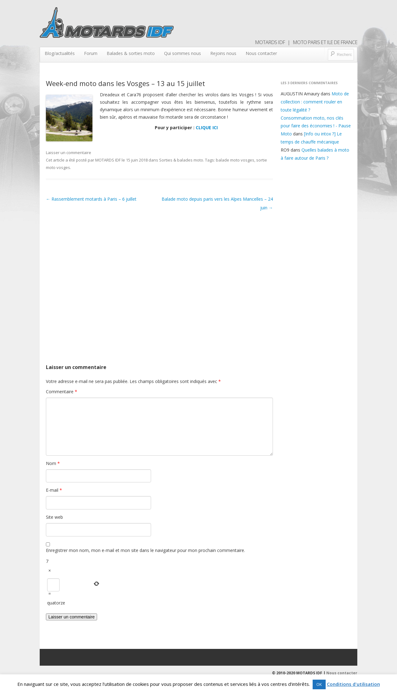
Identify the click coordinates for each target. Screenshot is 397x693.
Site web (54, 517)
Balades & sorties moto (131, 53)
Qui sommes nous (182, 53)
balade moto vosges (235, 160)
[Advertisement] (159, 280)
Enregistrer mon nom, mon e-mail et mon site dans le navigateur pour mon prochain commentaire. (145, 550)
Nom (53, 463)
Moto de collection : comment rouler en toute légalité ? (315, 102)
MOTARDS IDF (108, 160)
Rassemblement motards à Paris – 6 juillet (91, 199)
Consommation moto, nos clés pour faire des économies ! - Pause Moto (316, 126)
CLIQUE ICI (207, 127)
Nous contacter (261, 53)
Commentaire (61, 391)
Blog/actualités (60, 53)
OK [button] (319, 684)
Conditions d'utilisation (353, 684)
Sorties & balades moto (181, 160)
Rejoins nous (223, 53)
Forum (90, 53)
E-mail (54, 490)
